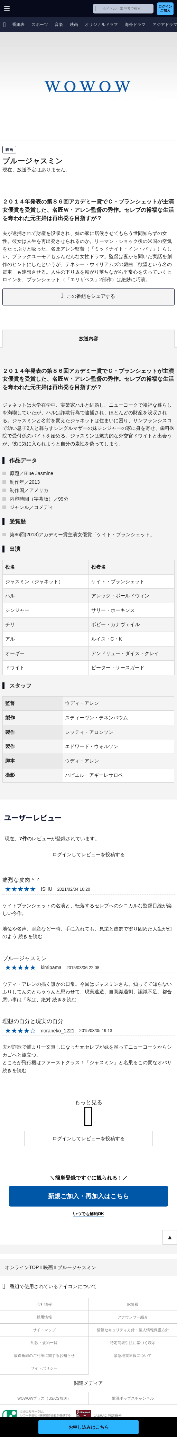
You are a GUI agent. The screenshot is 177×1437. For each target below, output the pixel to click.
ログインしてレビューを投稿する (88, 854)
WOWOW (31, 8)
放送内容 (88, 338)
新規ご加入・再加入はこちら (88, 1196)
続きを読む (30, 936)
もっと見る (88, 1102)
